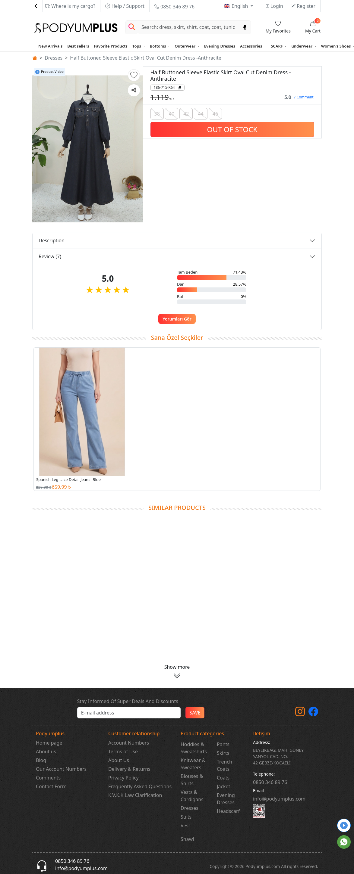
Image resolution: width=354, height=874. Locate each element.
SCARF (277, 46)
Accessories (251, 46)
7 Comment (304, 97)
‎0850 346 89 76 (270, 782)
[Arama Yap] (131, 27)
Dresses (53, 57)
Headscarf (228, 811)
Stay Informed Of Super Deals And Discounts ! (129, 701)
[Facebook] (313, 713)
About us (46, 751)
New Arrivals (50, 46)
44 (200, 113)
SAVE (195, 712)
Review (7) (50, 256)
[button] (134, 75)
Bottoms (158, 46)
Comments (48, 777)
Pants (223, 744)
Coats (223, 777)
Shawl (187, 839)
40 (171, 113)
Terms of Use (123, 751)
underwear (302, 46)
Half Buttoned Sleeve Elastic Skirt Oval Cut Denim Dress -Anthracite (145, 57)
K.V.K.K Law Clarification (135, 795)
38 (157, 113)
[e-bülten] (129, 712)
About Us (118, 760)
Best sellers (78, 46)
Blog (41, 760)
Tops (137, 46)
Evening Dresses (219, 46)
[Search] (188, 27)
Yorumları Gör (177, 319)
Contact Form (51, 786)
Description (52, 240)
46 (215, 113)
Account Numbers (128, 742)
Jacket (223, 786)
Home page (49, 742)
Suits (186, 817)
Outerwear (185, 46)
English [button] (240, 6)
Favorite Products (111, 46)
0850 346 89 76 (174, 6)
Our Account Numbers (61, 769)
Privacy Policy (123, 777)
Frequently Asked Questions (140, 786)
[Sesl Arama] (245, 27)
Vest (185, 825)
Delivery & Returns (129, 769)
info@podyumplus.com (279, 798)
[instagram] (300, 713)
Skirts (223, 753)
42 (186, 113)
